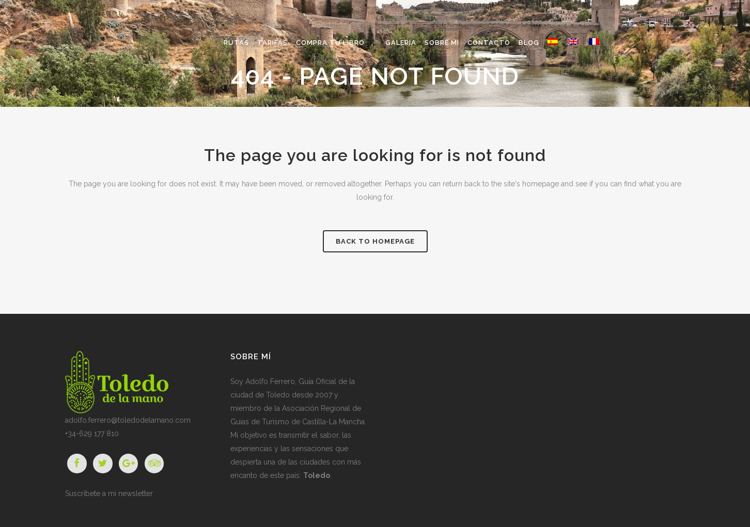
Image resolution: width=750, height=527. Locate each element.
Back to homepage (375, 241)
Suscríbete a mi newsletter (109, 493)
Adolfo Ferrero (270, 381)
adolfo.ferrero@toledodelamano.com (128, 420)
